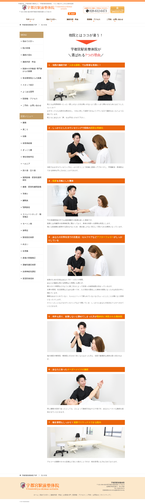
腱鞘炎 (25, 200)
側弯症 (25, 230)
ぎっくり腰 (27, 150)
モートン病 (27, 224)
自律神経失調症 (29, 272)
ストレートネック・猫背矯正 (32, 215)
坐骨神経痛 (27, 143)
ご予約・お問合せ (93, 495)
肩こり (25, 129)
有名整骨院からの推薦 (32, 78)
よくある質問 (28, 92)
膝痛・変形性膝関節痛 (32, 187)
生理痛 (25, 251)
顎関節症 (26, 207)
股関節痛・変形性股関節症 (32, 178)
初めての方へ (51, 19)
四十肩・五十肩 (29, 170)
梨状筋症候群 (28, 237)
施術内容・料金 (72, 19)
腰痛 (24, 123)
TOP (29, 25)
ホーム (36, 495)
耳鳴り (25, 194)
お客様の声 (67, 495)
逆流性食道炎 (28, 278)
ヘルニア (26, 164)
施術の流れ (27, 55)
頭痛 (24, 136)
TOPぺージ (30, 19)
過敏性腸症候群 (29, 265)
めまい (25, 244)
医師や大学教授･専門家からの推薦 (32, 70)
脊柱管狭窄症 (28, 157)
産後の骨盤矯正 (29, 258)
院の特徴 (26, 48)
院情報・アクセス (93, 19)
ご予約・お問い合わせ (115, 19)
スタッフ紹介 (28, 85)
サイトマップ (105, 495)
